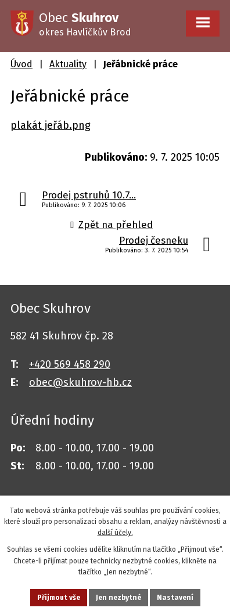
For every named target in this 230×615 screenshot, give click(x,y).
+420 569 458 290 (69, 364)
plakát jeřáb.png (50, 125)
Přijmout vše (58, 598)
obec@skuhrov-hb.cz (80, 382)
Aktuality (68, 64)
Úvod (21, 64)
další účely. (115, 533)
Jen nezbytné (118, 598)
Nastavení (175, 598)
